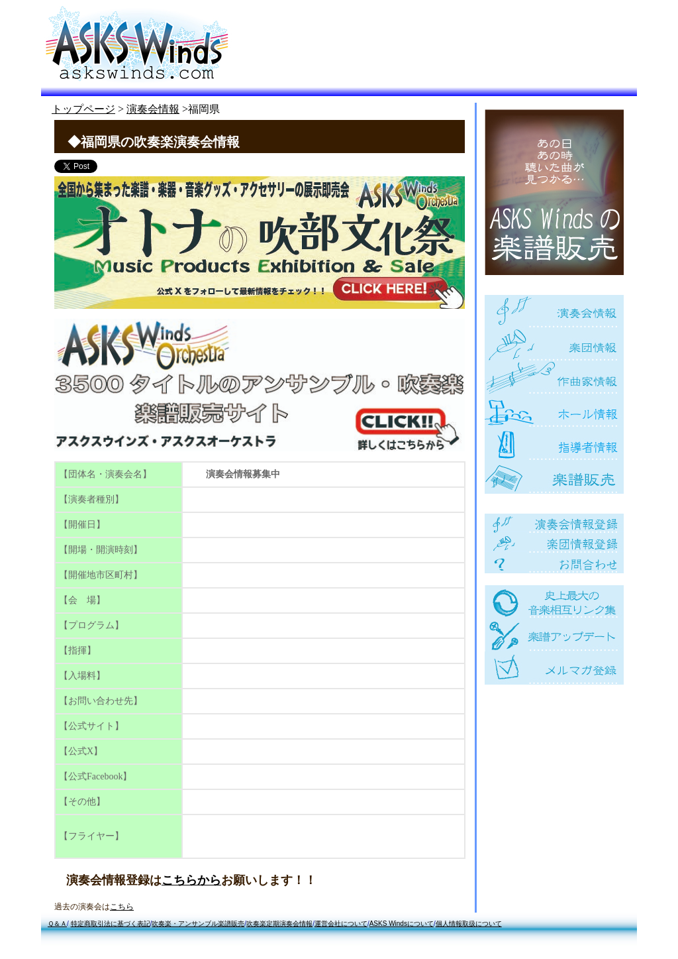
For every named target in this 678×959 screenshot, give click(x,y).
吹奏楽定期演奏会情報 (279, 923)
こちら (122, 906)
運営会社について (341, 923)
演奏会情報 (152, 109)
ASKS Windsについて (401, 923)
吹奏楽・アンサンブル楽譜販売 (198, 923)
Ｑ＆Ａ (57, 923)
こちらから (191, 880)
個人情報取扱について (469, 923)
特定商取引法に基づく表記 (110, 923)
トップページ (83, 109)
